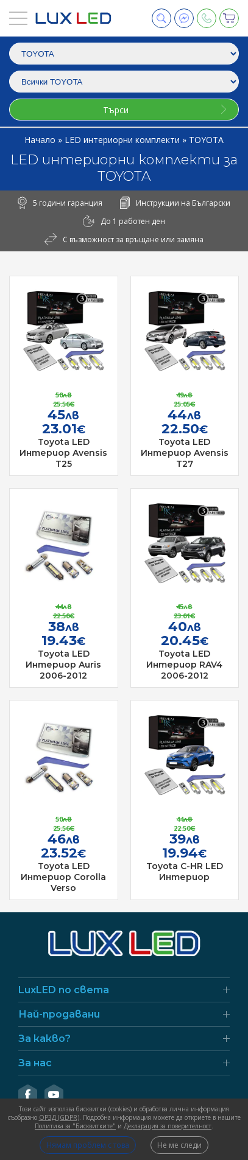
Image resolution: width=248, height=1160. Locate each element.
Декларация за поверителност (167, 1126)
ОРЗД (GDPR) (59, 1117)
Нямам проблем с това (87, 1145)
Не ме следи (179, 1145)
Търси (116, 110)
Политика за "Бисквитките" (75, 1126)
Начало (41, 139)
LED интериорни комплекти (123, 139)
